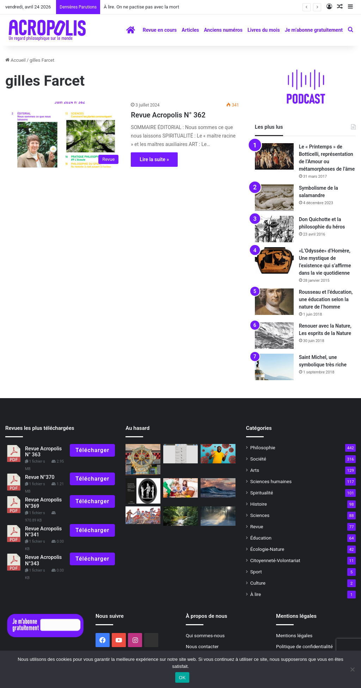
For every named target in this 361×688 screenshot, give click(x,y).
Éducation (261, 538)
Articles (190, 30)
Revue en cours (160, 30)
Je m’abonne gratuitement (314, 30)
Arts (254, 470)
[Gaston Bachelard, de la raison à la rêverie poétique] (218, 516)
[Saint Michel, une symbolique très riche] (274, 367)
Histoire (258, 504)
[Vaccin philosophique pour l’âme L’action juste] (143, 459)
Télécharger (92, 450)
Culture (257, 583)
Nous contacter (202, 646)
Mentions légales (294, 635)
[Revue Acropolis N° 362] (63, 135)
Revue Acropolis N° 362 (168, 115)
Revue (256, 526)
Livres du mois (263, 30)
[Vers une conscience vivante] (218, 488)
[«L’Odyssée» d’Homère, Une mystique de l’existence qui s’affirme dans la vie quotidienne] (274, 260)
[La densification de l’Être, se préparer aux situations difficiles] (143, 491)
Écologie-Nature (267, 549)
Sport (256, 571)
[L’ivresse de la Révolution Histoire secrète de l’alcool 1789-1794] (143, 515)
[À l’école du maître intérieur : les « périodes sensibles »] (180, 488)
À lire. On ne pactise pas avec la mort (141, 7)
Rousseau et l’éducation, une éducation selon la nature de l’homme (326, 299)
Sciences (260, 515)
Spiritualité (261, 492)
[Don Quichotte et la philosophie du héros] (274, 229)
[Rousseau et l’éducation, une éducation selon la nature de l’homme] (274, 301)
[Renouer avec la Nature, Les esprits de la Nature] (274, 335)
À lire (255, 594)
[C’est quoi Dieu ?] (180, 516)
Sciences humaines (271, 481)
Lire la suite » (154, 159)
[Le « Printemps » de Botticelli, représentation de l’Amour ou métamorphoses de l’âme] (274, 156)
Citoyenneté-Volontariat (275, 560)
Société (258, 459)
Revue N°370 (39, 477)
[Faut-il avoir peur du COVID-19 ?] (218, 454)
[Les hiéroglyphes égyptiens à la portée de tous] (180, 454)
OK (182, 677)
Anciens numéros (223, 30)
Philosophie (262, 447)
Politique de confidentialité (304, 646)
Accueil (15, 60)
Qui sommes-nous (205, 635)
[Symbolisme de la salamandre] (274, 197)
